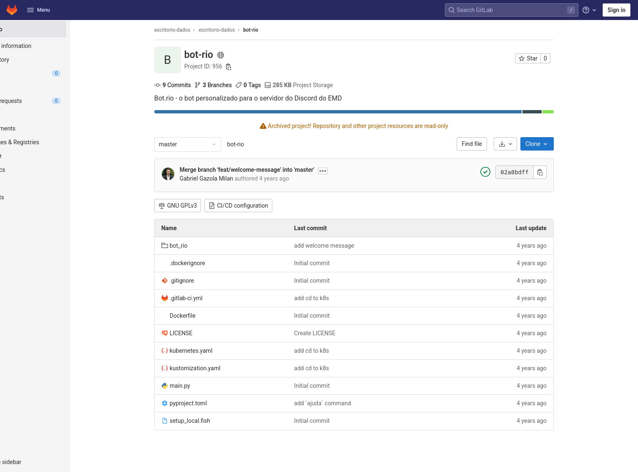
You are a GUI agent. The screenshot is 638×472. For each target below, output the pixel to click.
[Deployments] (53, 128)
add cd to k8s (330, 298)
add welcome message (343, 245)
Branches (231, 85)
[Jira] (53, 87)
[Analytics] (53, 169)
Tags (266, 85)
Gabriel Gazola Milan (224, 178)
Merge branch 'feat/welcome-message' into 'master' (265, 169)
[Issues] (53, 73)
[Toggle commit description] (341, 171)
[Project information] (53, 46)
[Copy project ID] (247, 67)
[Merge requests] (53, 101)
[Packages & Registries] (53, 142)
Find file (490, 144)
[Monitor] (53, 156)
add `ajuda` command (341, 403)
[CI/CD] (53, 114)
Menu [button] (38, 10)
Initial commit (330, 263)
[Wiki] (53, 183)
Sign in (616, 10)
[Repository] (53, 59)
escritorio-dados (191, 30)
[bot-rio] (53, 29)
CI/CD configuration (257, 205)
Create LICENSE (333, 333)
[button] (53, 462)
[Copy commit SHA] (558, 172)
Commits (191, 85)
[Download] (523, 144)
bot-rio (254, 144)
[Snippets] (53, 197)
